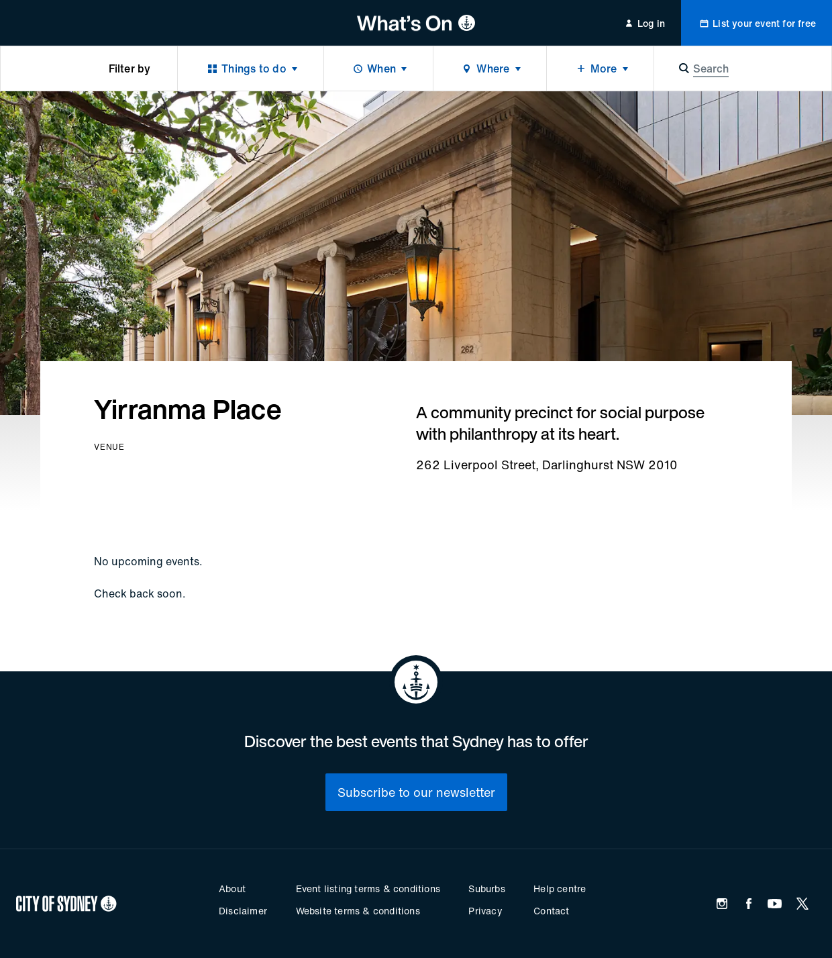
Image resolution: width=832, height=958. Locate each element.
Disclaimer (243, 911)
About (232, 888)
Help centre (559, 888)
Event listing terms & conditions (368, 888)
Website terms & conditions (358, 911)
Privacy (485, 911)
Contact (551, 911)
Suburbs (486, 888)
